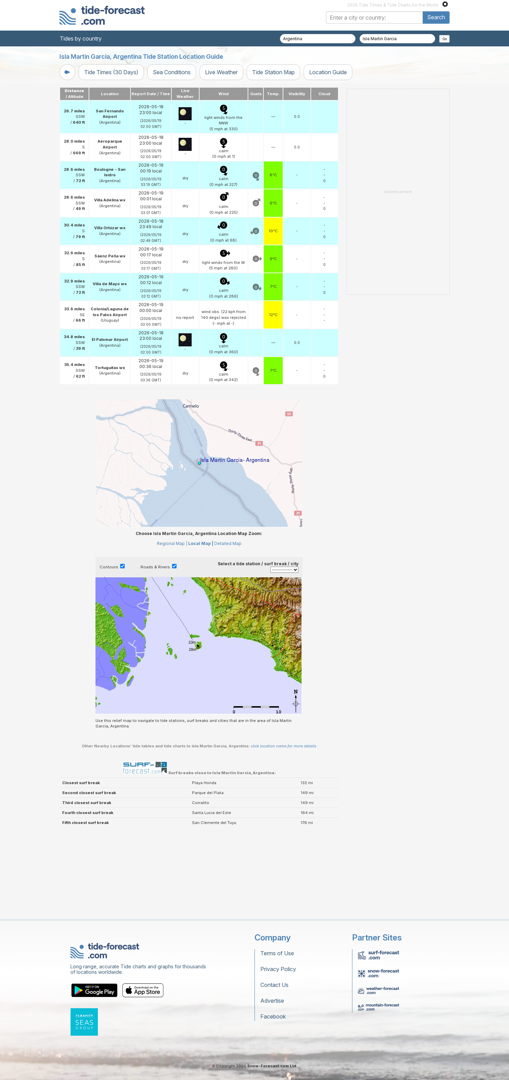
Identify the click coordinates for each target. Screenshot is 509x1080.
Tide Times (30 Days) (111, 72)
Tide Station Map (273, 72)
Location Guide (328, 72)
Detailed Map (227, 629)
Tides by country (81, 38)
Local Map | (200, 629)
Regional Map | (172, 629)
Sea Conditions (172, 72)
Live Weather (221, 72)
